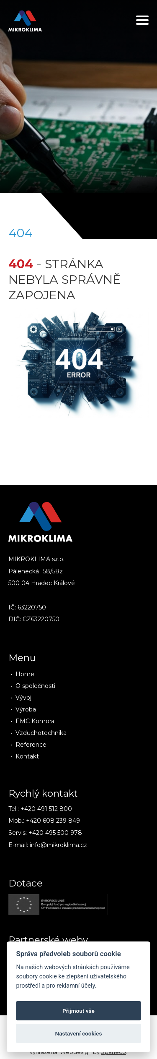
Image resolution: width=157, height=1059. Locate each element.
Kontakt (27, 756)
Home (24, 674)
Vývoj (23, 697)
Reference (30, 744)
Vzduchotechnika (41, 733)
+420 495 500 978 (55, 833)
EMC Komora (34, 721)
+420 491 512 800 (46, 809)
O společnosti (35, 686)
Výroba (25, 709)
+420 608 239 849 (53, 820)
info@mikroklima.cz (58, 845)
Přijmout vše (78, 1010)
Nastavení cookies (78, 1033)
